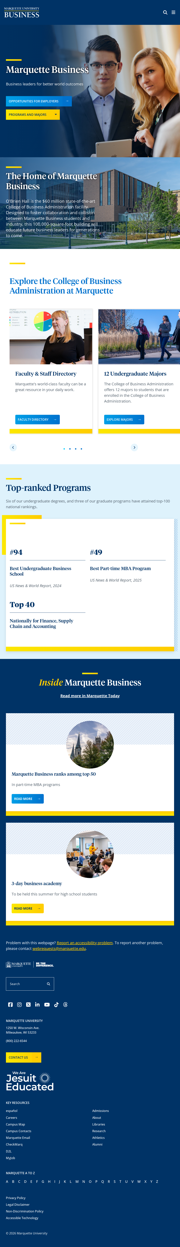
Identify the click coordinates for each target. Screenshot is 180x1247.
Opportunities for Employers (33, 101)
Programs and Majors (27, 115)
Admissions (100, 1111)
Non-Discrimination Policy (24, 1211)
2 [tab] (71, 451)
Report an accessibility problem (85, 942)
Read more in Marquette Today (90, 695)
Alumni (97, 1144)
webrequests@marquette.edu (59, 948)
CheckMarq (14, 1144)
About (96, 1118)
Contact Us (18, 1057)
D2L (9, 1151)
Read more (23, 799)
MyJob (10, 1158)
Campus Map (15, 1124)
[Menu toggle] (173, 13)
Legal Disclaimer (18, 1204)
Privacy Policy (15, 1198)
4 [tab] (82, 451)
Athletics (98, 1138)
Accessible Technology (22, 1218)
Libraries (98, 1124)
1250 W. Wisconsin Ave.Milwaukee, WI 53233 (22, 1030)
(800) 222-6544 (16, 1041)
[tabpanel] (51, 371)
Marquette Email (18, 1138)
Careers (11, 1118)
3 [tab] (77, 451)
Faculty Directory (33, 419)
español (11, 1111)
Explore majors (120, 419)
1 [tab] (65, 451)
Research (99, 1131)
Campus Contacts (18, 1131)
